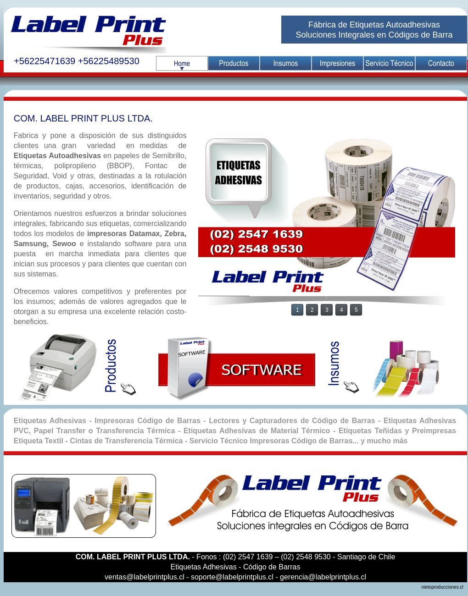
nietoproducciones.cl (444, 587)
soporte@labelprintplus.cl (232, 577)
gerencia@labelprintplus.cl (323, 577)
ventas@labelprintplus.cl (144, 577)
